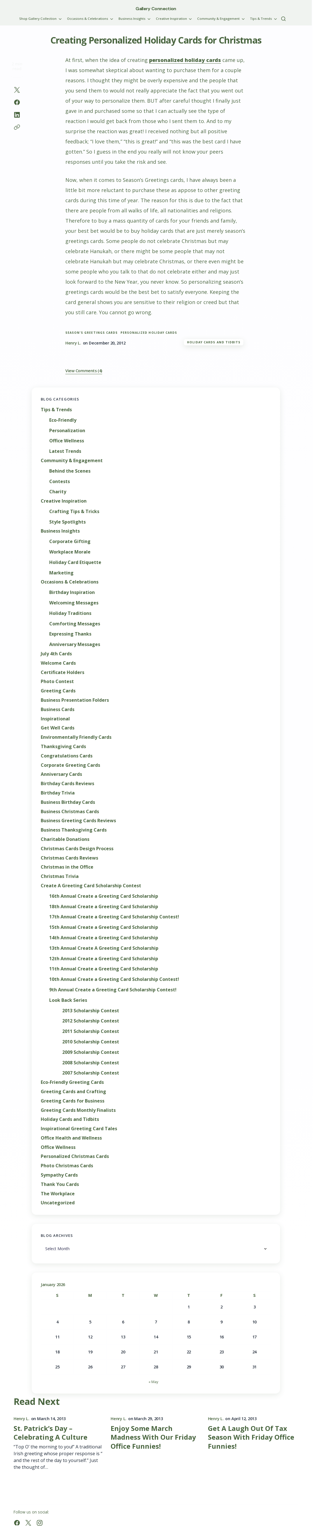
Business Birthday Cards (68, 802)
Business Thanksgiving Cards (74, 830)
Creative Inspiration (64, 501)
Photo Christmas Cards (67, 1166)
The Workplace (58, 1194)
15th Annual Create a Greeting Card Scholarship (103, 927)
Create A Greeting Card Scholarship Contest (91, 886)
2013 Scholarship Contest (90, 1011)
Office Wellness (66, 441)
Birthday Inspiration (72, 592)
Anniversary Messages (74, 644)
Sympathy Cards (59, 1175)
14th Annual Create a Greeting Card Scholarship (103, 938)
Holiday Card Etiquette (75, 562)
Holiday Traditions (70, 613)
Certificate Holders (62, 672)
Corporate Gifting (70, 541)
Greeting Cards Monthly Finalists (78, 1110)
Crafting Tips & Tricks (74, 511)
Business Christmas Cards (70, 812)
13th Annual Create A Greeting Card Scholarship (103, 948)
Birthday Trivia (58, 793)
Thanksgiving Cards (63, 747)
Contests (59, 482)
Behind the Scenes (70, 471)
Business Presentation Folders (75, 700)
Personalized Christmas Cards (75, 1156)
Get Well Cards (57, 728)
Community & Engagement (72, 461)
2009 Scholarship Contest (90, 1052)
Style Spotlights (67, 522)
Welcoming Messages (73, 603)
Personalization (67, 431)
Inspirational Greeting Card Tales (79, 1129)
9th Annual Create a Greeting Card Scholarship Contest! (113, 990)
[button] (283, 18)
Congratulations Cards (67, 756)
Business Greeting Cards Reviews (78, 821)
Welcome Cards (58, 663)
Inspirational (55, 719)
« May (153, 1381)
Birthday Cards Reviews (67, 784)
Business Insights (60, 531)
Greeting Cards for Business (72, 1101)
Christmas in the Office (67, 867)
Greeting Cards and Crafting (73, 1092)
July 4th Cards (56, 654)
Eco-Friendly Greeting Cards (72, 1082)
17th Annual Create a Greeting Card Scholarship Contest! (114, 917)
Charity (57, 492)
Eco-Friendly (62, 420)
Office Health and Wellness (71, 1138)
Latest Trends (65, 451)
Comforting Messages (74, 624)
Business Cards (57, 709)
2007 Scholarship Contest (90, 1073)
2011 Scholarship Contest (90, 1031)
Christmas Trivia (60, 876)
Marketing (61, 573)
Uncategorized (58, 1203)
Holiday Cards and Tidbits (213, 342)
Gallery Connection (156, 9)
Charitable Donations (65, 839)
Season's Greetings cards (91, 333)
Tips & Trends (56, 410)
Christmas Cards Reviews (69, 858)
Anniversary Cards (61, 774)
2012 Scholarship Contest (90, 1021)
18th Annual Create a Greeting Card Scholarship (103, 907)
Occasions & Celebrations (69, 582)
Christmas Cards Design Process (77, 849)
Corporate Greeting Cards (70, 765)
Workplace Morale (70, 552)
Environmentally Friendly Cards (76, 737)
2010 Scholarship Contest (90, 1042)
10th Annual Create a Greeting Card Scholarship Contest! (114, 979)
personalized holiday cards (185, 60)
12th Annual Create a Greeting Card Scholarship (103, 959)
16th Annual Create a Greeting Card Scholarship (103, 896)
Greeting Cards (58, 691)
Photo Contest (57, 681)
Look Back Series (68, 1000)
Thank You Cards (60, 1184)
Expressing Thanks (70, 634)
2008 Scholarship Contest (90, 1063)
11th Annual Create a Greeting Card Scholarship (103, 969)
